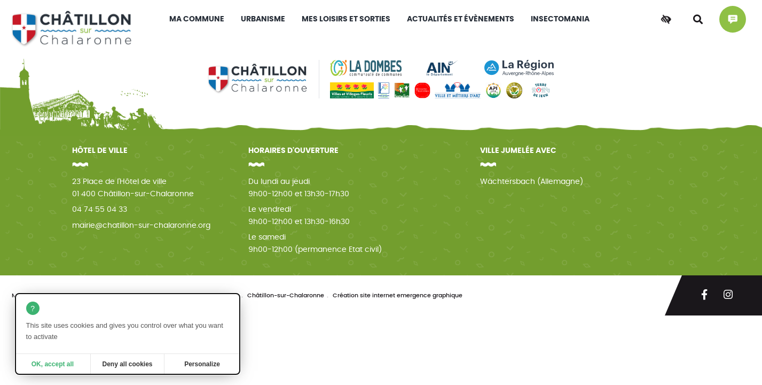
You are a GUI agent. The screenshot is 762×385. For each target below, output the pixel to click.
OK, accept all (53, 364)
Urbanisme (263, 19)
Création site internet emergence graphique (397, 295)
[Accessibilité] (666, 19)
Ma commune (196, 19)
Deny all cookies (127, 364)
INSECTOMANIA (560, 19)
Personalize (202, 364)
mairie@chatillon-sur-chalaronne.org (141, 225)
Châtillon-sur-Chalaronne (285, 295)
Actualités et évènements (460, 19)
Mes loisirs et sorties (346, 19)
